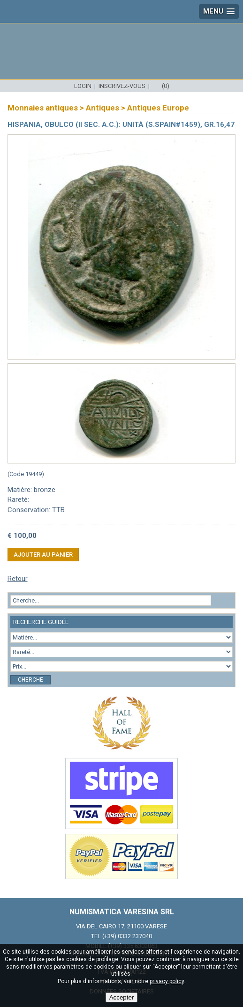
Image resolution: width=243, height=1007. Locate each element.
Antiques (102, 107)
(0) (165, 85)
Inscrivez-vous (122, 85)
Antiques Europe (158, 107)
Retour (18, 578)
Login (82, 85)
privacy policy (167, 981)
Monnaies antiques (43, 107)
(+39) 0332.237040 (127, 936)
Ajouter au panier (43, 554)
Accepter (121, 997)
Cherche (30, 679)
